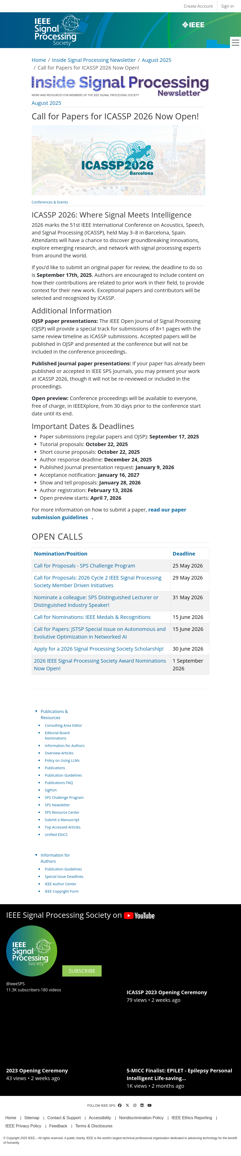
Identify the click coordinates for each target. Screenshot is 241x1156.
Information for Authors (65, 745)
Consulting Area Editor (63, 725)
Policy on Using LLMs (62, 760)
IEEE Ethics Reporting (192, 1118)
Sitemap (31, 1118)
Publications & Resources (54, 714)
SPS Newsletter (57, 804)
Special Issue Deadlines (64, 876)
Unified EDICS (56, 834)
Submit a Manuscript (62, 819)
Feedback (58, 1126)
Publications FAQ (59, 782)
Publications (55, 767)
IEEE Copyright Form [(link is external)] (63, 891)
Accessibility (100, 1118)
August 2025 (157, 59)
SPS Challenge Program (64, 797)
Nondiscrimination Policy (141, 1118)
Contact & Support (64, 1118)
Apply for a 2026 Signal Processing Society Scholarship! (98, 648)
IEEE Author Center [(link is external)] (62, 883)
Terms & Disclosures (94, 1126)
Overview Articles (59, 753)
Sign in (227, 6)
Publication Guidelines (63, 775)
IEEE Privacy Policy (23, 1126)
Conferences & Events (50, 202)
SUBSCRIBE (82, 970)
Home (39, 59)
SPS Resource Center (62, 812)
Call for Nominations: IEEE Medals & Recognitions (92, 617)
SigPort (51, 790)
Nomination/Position (60, 553)
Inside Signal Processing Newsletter (94, 59)
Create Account (198, 6)
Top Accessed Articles (63, 827)
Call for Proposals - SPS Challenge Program (84, 565)
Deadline (184, 553)
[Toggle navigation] (235, 43)
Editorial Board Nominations (57, 735)
